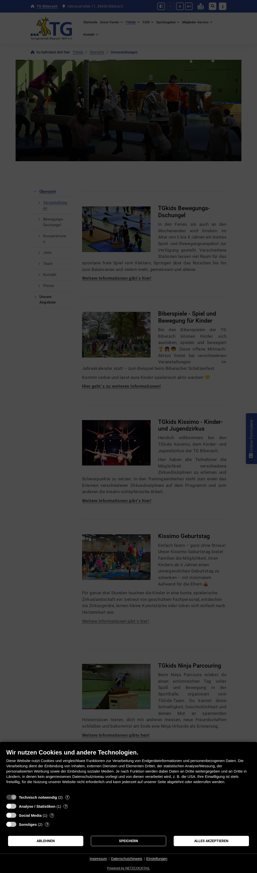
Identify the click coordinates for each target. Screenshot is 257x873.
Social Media (30, 815)
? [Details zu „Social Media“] (52, 815)
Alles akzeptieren (211, 841)
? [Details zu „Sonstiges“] (47, 824)
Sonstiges (28, 824)
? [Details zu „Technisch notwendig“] (67, 797)
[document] (128, 770)
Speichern (128, 841)
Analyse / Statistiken (37, 806)
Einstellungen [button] (156, 859)
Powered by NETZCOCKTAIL (128, 868)
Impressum (98, 859)
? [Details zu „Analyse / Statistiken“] (66, 806)
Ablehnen (46, 841)
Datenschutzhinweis (126, 859)
